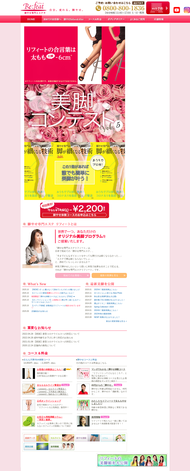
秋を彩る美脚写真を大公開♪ (105, 296)
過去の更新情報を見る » (116, 321)
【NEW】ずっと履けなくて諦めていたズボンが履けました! (55, 290)
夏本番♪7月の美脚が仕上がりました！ (109, 300)
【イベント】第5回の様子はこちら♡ (52, 293)
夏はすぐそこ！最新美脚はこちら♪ (108, 303)
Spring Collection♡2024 (104, 307)
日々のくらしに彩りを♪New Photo (108, 293)
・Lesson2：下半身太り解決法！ (52, 391)
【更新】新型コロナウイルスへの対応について (57, 334)
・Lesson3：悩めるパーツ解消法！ (53, 394)
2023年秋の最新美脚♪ (103, 314)
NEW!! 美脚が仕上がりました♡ (107, 317)
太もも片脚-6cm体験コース (37, 359)
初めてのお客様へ (72, 275)
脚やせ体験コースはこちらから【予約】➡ (53, 296)
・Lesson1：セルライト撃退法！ (52, 389)
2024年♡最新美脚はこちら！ (106, 310)
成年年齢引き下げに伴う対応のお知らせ (53, 337)
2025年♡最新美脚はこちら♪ (105, 290)
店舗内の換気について (45, 345)
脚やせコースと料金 (87, 359)
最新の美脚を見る (109, 275)
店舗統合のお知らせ (39, 311)
